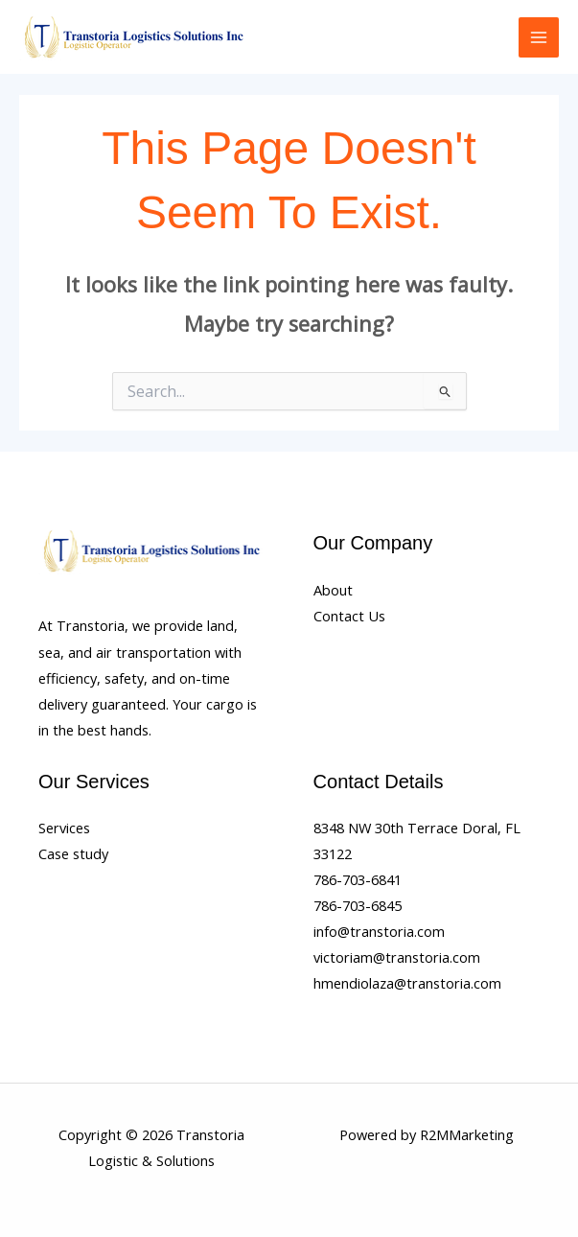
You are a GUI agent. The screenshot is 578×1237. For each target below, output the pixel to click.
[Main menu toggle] (539, 37)
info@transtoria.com (379, 931)
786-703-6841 (357, 879)
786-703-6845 (357, 905)
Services (64, 827)
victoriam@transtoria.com (396, 957)
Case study (73, 853)
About (333, 589)
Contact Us (349, 615)
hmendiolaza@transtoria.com (407, 982)
